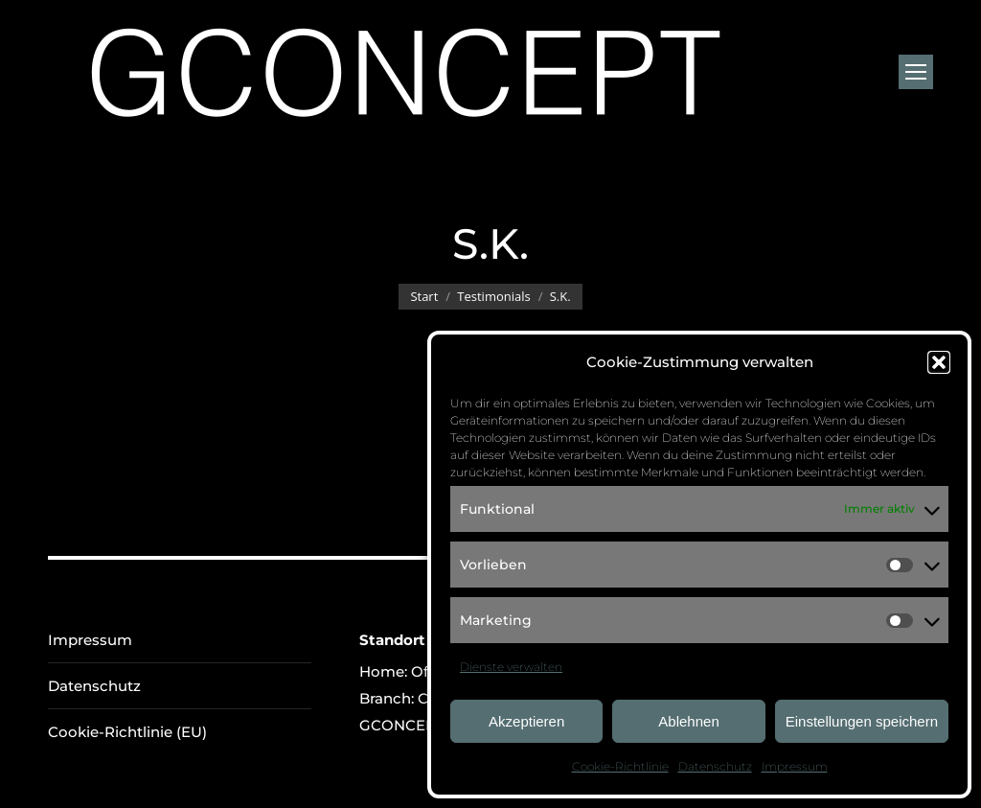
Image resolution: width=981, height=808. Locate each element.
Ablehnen (688, 721)
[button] (938, 362)
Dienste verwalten (511, 666)
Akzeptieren (526, 721)
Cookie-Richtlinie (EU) (127, 732)
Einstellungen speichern (862, 721)
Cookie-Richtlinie (620, 766)
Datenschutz (715, 766)
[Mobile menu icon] (916, 72)
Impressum (795, 766)
